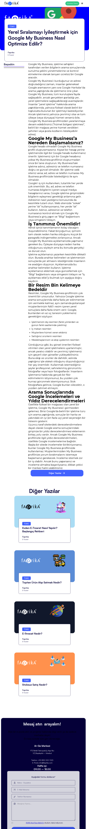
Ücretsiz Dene (72, 3)
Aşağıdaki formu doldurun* (43, 785)
